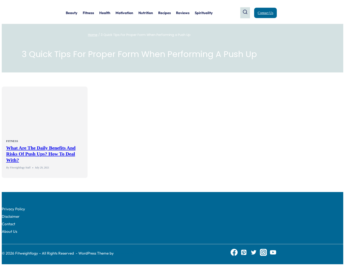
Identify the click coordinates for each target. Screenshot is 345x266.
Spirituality (204, 13)
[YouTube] (273, 253)
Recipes (164, 13)
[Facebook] (234, 253)
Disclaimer (11, 216)
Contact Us (265, 13)
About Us (9, 231)
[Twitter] (253, 253)
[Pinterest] (244, 253)
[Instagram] (263, 253)
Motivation (124, 13)
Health (104, 13)
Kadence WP (125, 253)
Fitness (88, 13)
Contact (8, 224)
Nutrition (145, 13)
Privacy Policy (13, 209)
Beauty (71, 13)
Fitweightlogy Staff (20, 167)
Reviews (182, 13)
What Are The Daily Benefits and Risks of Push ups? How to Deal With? (40, 154)
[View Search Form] (245, 12)
